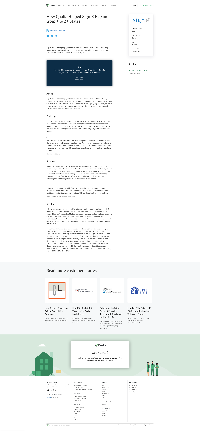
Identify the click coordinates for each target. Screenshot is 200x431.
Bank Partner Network (80, 396)
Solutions (72, 5)
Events (76, 418)
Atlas (103, 395)
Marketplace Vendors (80, 398)
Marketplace (105, 393)
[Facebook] (48, 36)
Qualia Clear (105, 387)
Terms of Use (121, 425)
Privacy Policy (131, 425)
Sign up (49, 397)
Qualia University (79, 407)
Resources (95, 5)
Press (103, 413)
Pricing (104, 5)
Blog (75, 413)
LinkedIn (133, 389)
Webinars (77, 416)
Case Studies (78, 409)
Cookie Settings (142, 425)
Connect (104, 389)
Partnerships (83, 5)
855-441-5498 (51, 390)
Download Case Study (56, 30)
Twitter (132, 387)
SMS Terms (150, 425)
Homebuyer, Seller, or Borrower (83, 389)
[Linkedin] (56, 36)
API (103, 398)
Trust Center (77, 411)
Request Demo (146, 5)
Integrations (77, 400)
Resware (104, 400)
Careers (104, 415)
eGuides (76, 420)
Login (134, 5)
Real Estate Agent (79, 387)
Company (114, 5)
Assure (104, 404)
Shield (103, 391)
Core (103, 385)
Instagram (133, 392)
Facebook (133, 385)
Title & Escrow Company (81, 385)
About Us (104, 411)
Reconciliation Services (108, 402)
